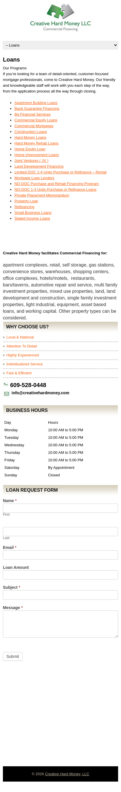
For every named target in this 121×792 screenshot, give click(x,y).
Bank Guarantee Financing (36, 108)
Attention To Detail (21, 346)
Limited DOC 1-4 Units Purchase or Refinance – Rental (60, 172)
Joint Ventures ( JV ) (31, 160)
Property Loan (26, 201)
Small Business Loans (33, 212)
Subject (11, 587)
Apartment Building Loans (36, 103)
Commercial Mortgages (33, 126)
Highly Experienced (22, 355)
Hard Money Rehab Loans (36, 143)
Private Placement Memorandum (41, 195)
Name (9, 501)
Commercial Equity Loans (35, 120)
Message (13, 608)
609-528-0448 (28, 385)
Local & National (20, 337)
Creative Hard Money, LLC (67, 774)
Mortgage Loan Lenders (34, 178)
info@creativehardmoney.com (40, 393)
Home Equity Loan (29, 149)
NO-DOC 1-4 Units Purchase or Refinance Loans (55, 189)
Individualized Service (24, 364)
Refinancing (24, 207)
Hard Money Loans (30, 137)
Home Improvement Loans (36, 155)
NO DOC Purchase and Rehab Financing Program (56, 184)
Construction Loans (30, 131)
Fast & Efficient (19, 373)
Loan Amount (16, 567)
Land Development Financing (38, 166)
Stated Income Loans (32, 218)
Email (9, 547)
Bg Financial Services (32, 114)
